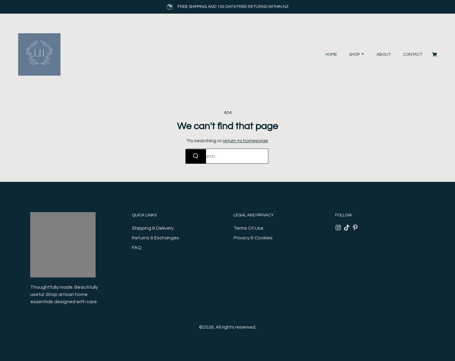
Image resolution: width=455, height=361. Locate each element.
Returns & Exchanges (155, 237)
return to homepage (245, 140)
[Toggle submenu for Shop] (362, 54)
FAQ (137, 247)
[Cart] (434, 54)
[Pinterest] (355, 228)
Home (331, 54)
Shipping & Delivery (153, 228)
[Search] (195, 156)
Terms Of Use (249, 228)
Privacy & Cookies (253, 237)
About (384, 54)
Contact (412, 54)
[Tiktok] (347, 228)
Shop (354, 54)
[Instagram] (338, 228)
